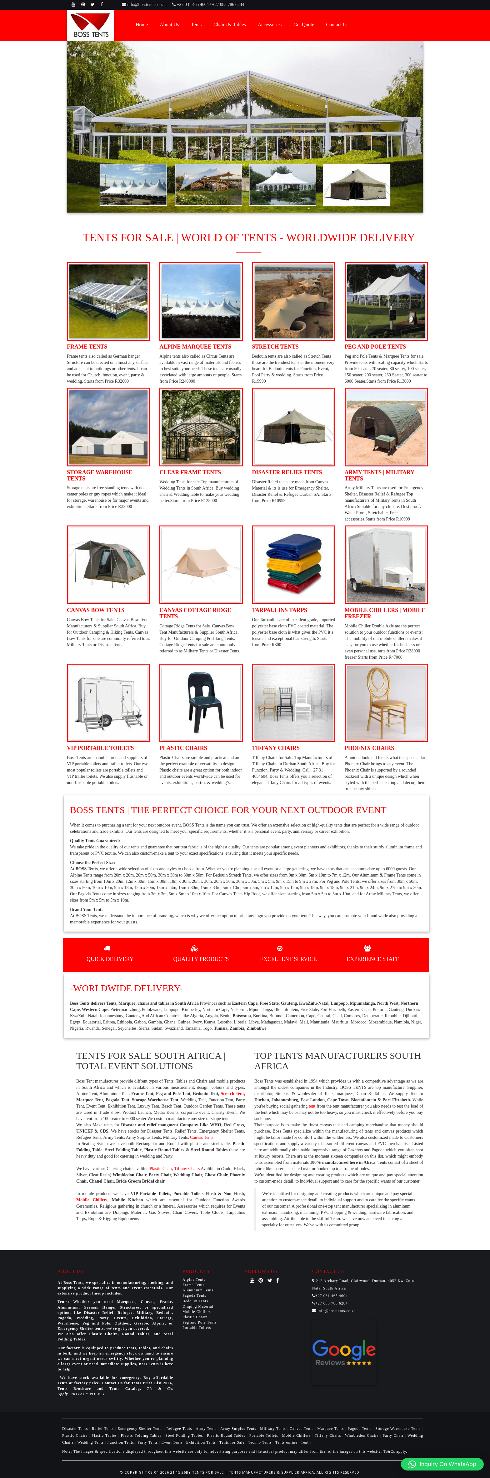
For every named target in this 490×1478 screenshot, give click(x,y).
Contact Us (337, 24)
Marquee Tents (331, 1428)
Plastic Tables (105, 1435)
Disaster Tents (75, 1428)
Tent (305, 1442)
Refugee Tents (180, 1428)
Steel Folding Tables (185, 1435)
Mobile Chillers (92, 1200)
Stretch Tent (232, 1093)
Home (142, 24)
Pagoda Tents (194, 1295)
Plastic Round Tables (227, 1435)
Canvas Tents (201, 1137)
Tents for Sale (231, 1442)
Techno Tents (260, 1442)
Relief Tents (103, 1428)
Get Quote (303, 24)
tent (312, 1106)
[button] (442, 1464)
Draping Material (197, 1306)
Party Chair (393, 1435)
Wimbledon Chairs (362, 1435)
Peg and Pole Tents (199, 1322)
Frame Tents (193, 1285)
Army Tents (207, 1428)
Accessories (270, 24)
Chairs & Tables (229, 24)
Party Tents (148, 1442)
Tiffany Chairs (187, 1168)
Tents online (286, 1442)
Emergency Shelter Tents (141, 1428)
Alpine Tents (193, 1279)
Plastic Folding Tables (142, 1435)
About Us (169, 24)
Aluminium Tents (197, 1290)
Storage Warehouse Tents (398, 1428)
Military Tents (273, 1428)
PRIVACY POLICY (88, 1394)
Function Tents (121, 1442)
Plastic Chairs (195, 1317)
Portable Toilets (196, 1327)
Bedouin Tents (195, 1301)
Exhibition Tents (201, 1442)
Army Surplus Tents (239, 1428)
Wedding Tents (91, 1442)
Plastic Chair (161, 1168)
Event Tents (173, 1442)
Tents (196, 24)
